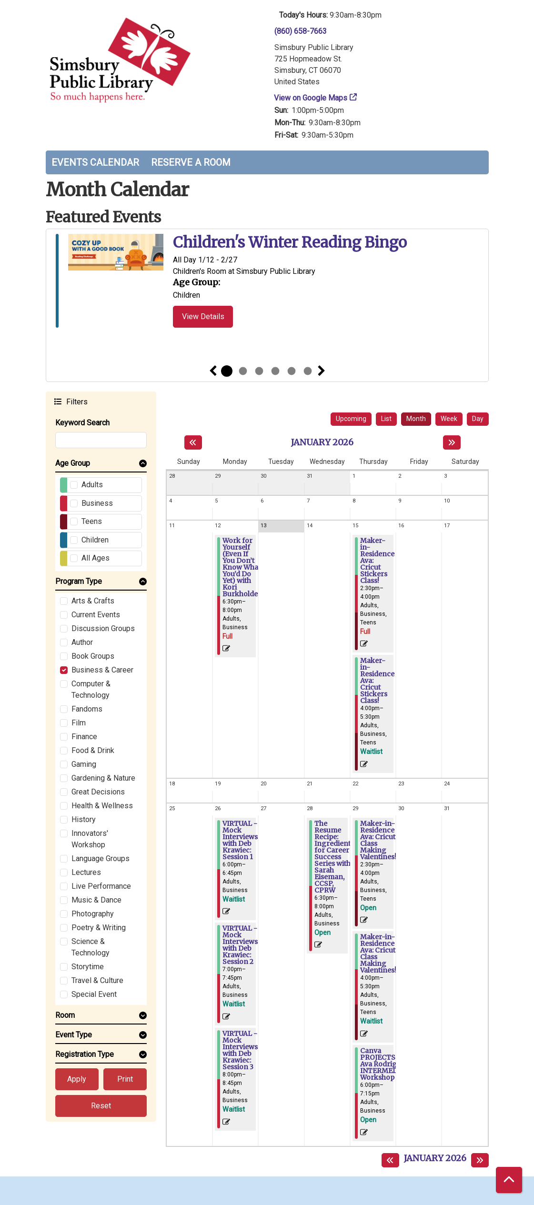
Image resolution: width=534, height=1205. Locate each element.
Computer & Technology (91, 689)
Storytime (87, 966)
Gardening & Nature (103, 778)
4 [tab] (275, 371)
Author (82, 642)
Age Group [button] (72, 463)
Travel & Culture (97, 980)
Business (97, 503)
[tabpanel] (267, 282)
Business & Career (102, 669)
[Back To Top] (509, 1180)
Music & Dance (96, 899)
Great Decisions (98, 791)
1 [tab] (226, 371)
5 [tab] (291, 371)
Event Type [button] (73, 1034)
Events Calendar (95, 162)
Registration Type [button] (84, 1054)
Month (416, 418)
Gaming (83, 764)
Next (321, 371)
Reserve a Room (191, 162)
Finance (84, 736)
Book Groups (92, 656)
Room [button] (65, 1015)
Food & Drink (92, 750)
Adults (92, 484)
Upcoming (351, 418)
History (83, 819)
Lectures (86, 872)
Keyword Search (82, 422)
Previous (213, 371)
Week (449, 418)
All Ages (95, 557)
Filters (76, 401)
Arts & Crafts (92, 600)
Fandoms (86, 708)
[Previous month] (193, 442)
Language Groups (100, 858)
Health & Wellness (102, 805)
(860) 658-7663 (300, 31)
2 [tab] (243, 371)
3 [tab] (259, 371)
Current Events (95, 614)
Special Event (94, 994)
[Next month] (452, 442)
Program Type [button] (78, 581)
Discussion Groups (103, 628)
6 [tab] (307, 371)
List (386, 418)
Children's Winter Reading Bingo (290, 243)
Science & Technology (90, 947)
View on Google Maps (310, 97)
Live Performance (101, 886)
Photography (92, 913)
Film (78, 722)
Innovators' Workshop (89, 839)
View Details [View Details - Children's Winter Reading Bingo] (203, 316)
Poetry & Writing (98, 927)
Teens (91, 521)
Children (95, 539)
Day (478, 418)
